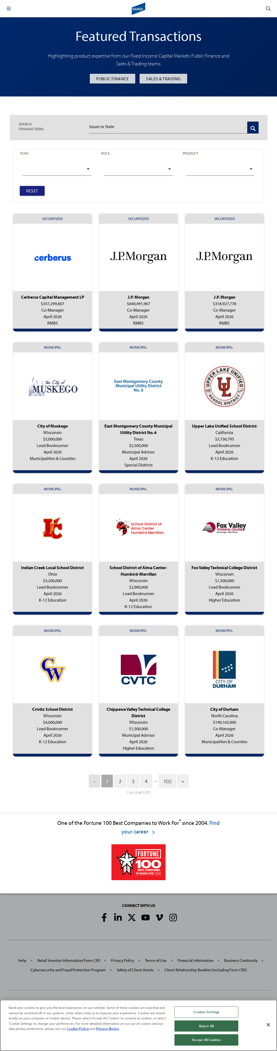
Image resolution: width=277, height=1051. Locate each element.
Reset (32, 190)
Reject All (206, 1026)
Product (190, 153)
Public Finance (112, 78)
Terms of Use (156, 960)
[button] (8, 8)
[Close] (268, 1025)
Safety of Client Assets (135, 969)
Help (22, 960)
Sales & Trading (163, 78)
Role (105, 153)
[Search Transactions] (253, 128)
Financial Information (195, 960)
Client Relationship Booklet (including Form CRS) (205, 969)
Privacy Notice (107, 1028)
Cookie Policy (78, 1028)
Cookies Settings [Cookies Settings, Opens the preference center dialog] (206, 1012)
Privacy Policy (122, 960)
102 (167, 781)
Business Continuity (241, 960)
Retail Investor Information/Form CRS (68, 960)
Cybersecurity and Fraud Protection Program (68, 969)
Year (24, 153)
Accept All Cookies (206, 1039)
